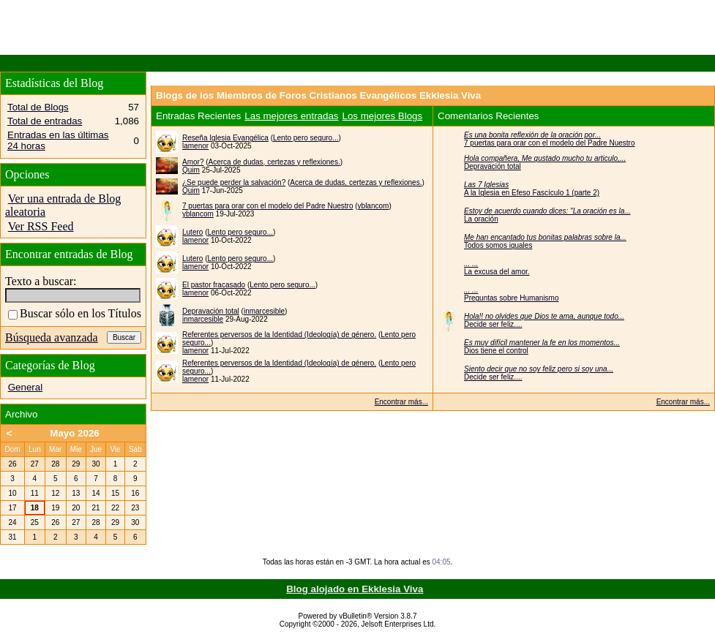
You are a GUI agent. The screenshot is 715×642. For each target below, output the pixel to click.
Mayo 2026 (74, 433)
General (25, 387)
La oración (481, 219)
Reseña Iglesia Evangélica (225, 138)
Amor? (192, 162)
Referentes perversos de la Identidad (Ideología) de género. (279, 335)
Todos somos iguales (498, 245)
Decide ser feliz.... (493, 324)
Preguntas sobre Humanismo (511, 298)
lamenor (195, 146)
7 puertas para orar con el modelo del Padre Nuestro (267, 206)
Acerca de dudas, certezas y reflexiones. (274, 162)
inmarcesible (264, 311)
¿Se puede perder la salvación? (233, 182)
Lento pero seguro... (306, 138)
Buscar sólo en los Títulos (74, 313)
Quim (191, 170)
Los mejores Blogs (382, 115)
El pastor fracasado (213, 285)
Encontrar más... (401, 402)
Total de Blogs (38, 107)
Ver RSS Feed (41, 226)
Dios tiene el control (496, 351)
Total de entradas (44, 121)
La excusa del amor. (497, 272)
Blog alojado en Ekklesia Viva (354, 589)
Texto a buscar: (41, 281)
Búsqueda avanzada (51, 337)
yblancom (373, 206)
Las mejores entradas (291, 115)
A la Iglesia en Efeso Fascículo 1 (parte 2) (531, 193)
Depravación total (210, 311)
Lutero (192, 232)
